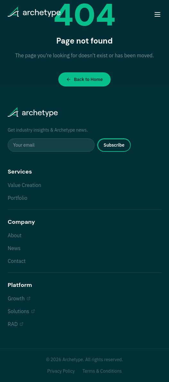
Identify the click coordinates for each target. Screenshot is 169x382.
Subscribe (114, 145)
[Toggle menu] (157, 14)
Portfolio (17, 198)
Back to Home (84, 79)
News (14, 248)
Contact (17, 261)
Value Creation (24, 185)
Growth (19, 298)
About (14, 235)
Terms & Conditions (102, 371)
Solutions (21, 311)
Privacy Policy (61, 371)
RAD (15, 324)
